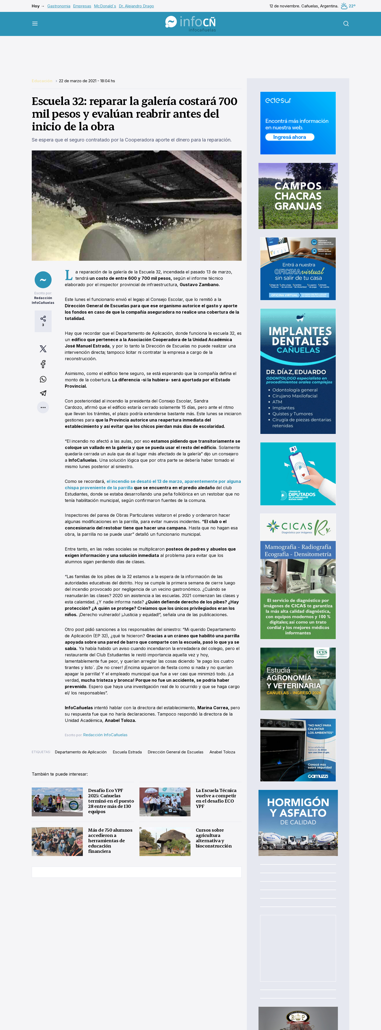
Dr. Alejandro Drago (136, 5)
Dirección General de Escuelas (175, 751)
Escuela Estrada (127, 751)
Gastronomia (58, 5)
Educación (42, 80)
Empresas (82, 5)
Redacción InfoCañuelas (105, 734)
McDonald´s (105, 5)
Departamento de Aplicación (81, 751)
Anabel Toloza (222, 751)
